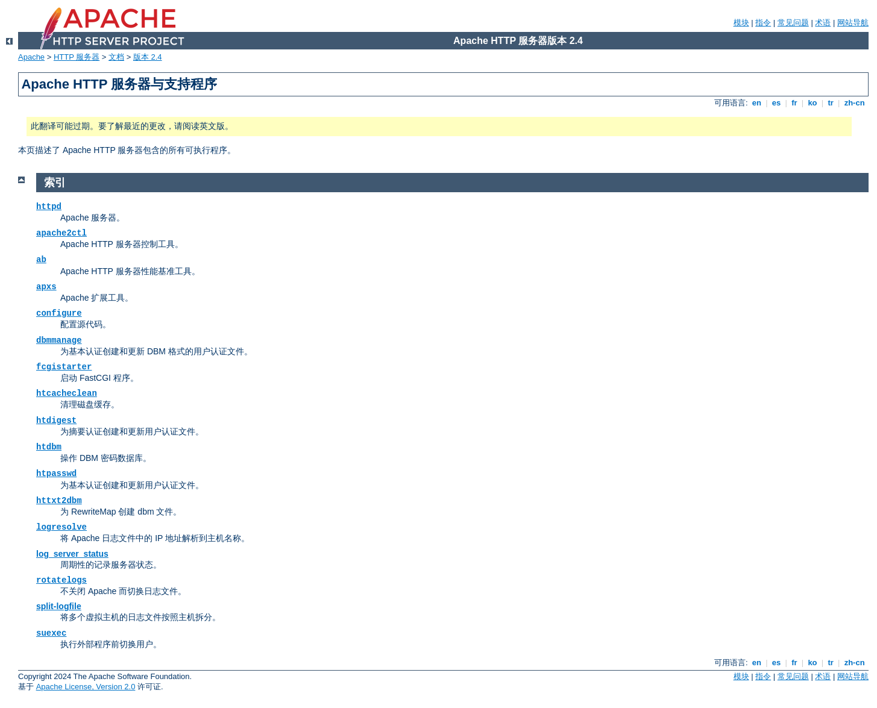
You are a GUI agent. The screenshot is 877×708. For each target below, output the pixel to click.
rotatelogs (61, 580)
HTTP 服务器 (76, 56)
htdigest (56, 420)
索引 (55, 183)
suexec (51, 633)
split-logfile (58, 606)
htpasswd (56, 473)
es (776, 102)
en (756, 102)
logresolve (61, 527)
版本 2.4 (147, 56)
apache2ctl (61, 233)
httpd (48, 206)
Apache (31, 56)
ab (41, 260)
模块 (741, 22)
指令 (763, 22)
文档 (116, 56)
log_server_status (72, 554)
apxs (46, 287)
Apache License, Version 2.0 (86, 686)
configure (59, 313)
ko (812, 102)
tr (831, 102)
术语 (823, 22)
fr (795, 102)
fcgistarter (64, 367)
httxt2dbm (59, 501)
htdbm (48, 447)
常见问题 (793, 22)
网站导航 (853, 22)
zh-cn (854, 102)
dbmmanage (59, 340)
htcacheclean (66, 393)
